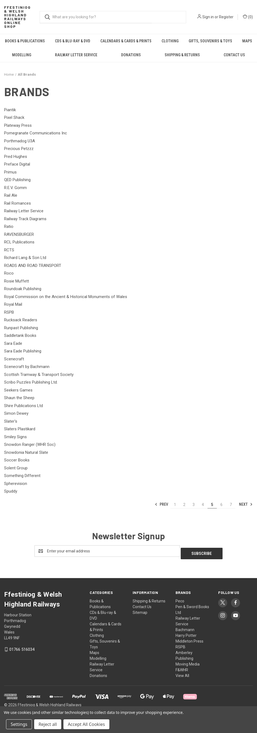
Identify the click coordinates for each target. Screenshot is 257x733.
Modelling (21, 55)
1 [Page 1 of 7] (175, 504)
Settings (19, 724)
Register (226, 17)
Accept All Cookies (86, 724)
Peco (180, 598)
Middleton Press (189, 639)
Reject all (48, 724)
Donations (131, 55)
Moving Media (188, 662)
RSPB (180, 644)
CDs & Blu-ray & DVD (72, 41)
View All (182, 673)
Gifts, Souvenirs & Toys (210, 41)
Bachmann (185, 627)
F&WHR (182, 667)
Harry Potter (186, 633)
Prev (161, 504)
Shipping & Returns (182, 55)
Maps (247, 41)
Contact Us (142, 604)
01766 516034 (21, 646)
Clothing (170, 41)
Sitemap (140, 610)
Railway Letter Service (76, 55)
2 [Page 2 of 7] (184, 504)
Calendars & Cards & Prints (125, 41)
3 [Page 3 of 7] (193, 504)
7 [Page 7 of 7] (231, 504)
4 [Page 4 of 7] (203, 504)
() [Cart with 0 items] (248, 16)
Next (246, 504)
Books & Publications (25, 41)
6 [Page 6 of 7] (221, 504)
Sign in (208, 17)
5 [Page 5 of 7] (212, 504)
